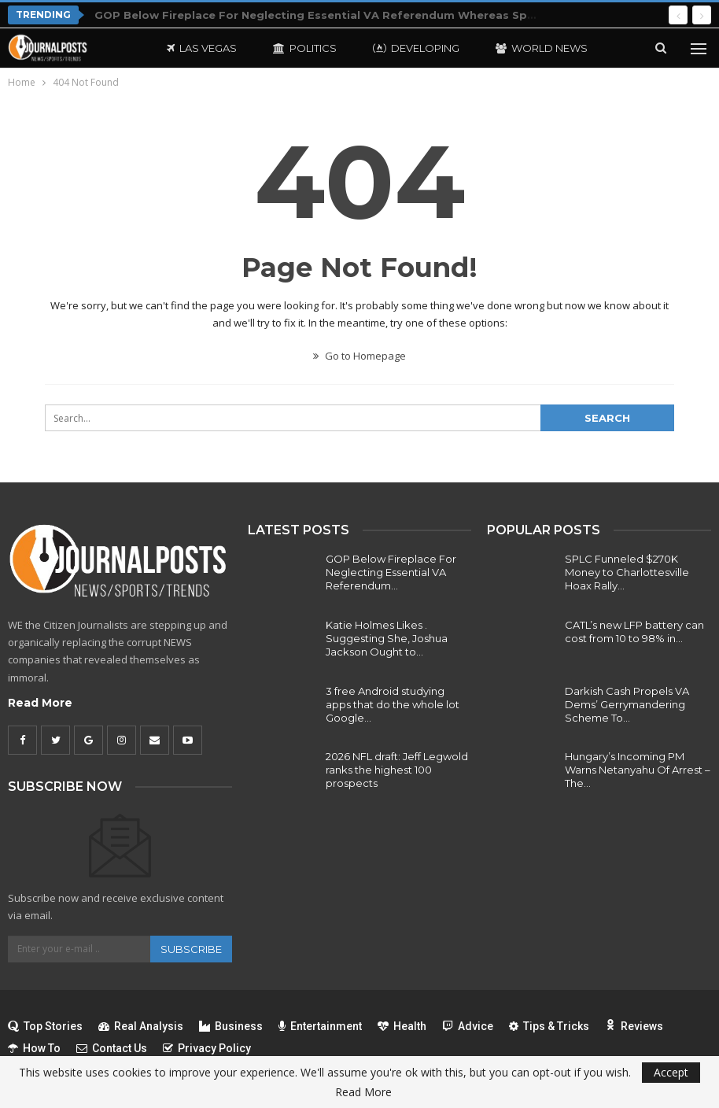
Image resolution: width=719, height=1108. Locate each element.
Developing (416, 48)
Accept (671, 1072)
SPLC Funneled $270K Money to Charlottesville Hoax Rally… (627, 572)
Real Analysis (140, 1026)
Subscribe (191, 949)
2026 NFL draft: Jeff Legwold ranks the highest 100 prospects (397, 769)
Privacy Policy (207, 1048)
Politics (305, 48)
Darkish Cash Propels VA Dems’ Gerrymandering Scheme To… (627, 704)
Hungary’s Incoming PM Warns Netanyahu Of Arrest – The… (637, 769)
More (512, 48)
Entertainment (320, 1026)
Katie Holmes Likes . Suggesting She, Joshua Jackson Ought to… (387, 638)
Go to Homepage (359, 356)
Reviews (634, 1026)
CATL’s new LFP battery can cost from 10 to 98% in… (634, 631)
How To (34, 1048)
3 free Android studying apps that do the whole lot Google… (392, 704)
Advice (467, 1026)
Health (402, 1026)
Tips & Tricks (549, 1026)
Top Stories (45, 1026)
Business (231, 1026)
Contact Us (111, 1048)
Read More (40, 703)
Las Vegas (202, 48)
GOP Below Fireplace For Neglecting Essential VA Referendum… (391, 572)
